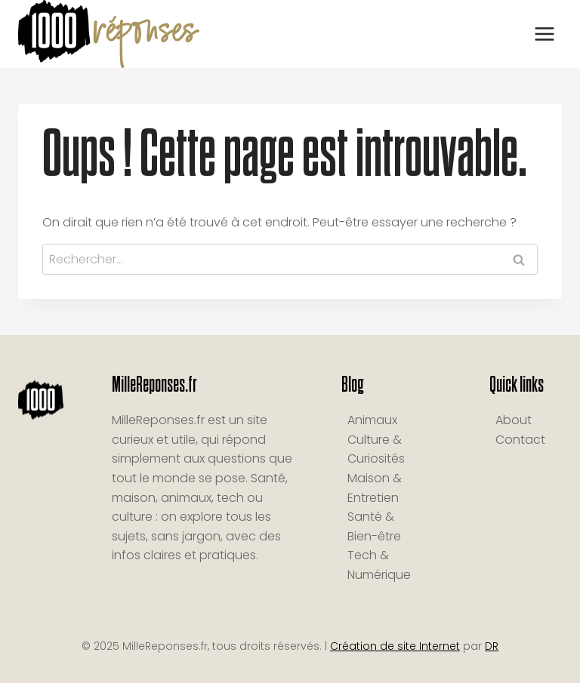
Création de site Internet (395, 646)
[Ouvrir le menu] (544, 33)
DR (491, 646)
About (513, 420)
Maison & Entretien (374, 487)
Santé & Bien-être (374, 526)
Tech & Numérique (379, 564)
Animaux (372, 420)
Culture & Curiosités (376, 449)
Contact (520, 439)
